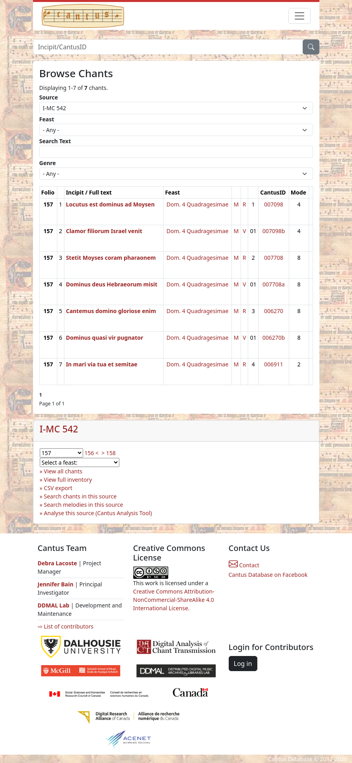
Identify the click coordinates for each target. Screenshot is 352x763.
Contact (244, 565)
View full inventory (68, 479)
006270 (273, 311)
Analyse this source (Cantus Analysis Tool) (98, 513)
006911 (273, 364)
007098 (273, 204)
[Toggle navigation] (299, 16)
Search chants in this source (80, 496)
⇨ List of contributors (65, 626)
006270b (274, 337)
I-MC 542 (59, 428)
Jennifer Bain (56, 584)
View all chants (63, 471)
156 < (91, 453)
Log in (243, 663)
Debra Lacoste (57, 563)
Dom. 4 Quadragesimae (197, 204)
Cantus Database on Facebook (268, 574)
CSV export (58, 488)
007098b (274, 231)
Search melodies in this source (83, 504)
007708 (273, 257)
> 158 (108, 453)
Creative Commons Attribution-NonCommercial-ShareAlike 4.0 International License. (173, 600)
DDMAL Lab (54, 605)
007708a (274, 284)
